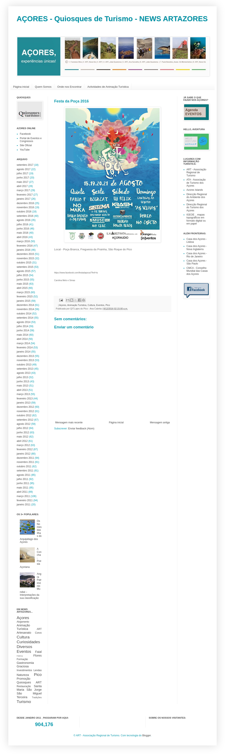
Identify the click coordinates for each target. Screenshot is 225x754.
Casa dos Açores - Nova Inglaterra (196, 248)
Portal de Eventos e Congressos (31, 140)
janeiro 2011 (23, 504)
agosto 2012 (23, 423)
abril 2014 (22, 339)
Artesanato (24, 632)
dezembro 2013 (25, 356)
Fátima (20, 656)
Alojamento (23, 621)
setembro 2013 (25, 368)
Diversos (24, 646)
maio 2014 (22, 334)
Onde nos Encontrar (69, 86)
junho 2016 (23, 228)
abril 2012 (22, 441)
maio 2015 (22, 283)
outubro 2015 (24, 262)
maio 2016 (22, 232)
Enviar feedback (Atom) (81, 428)
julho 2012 (22, 428)
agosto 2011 (23, 475)
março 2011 (23, 496)
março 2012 (23, 445)
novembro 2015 (25, 258)
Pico (108, 305)
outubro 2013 (24, 364)
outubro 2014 (24, 313)
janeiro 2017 (23, 198)
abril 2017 (22, 186)
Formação (22, 659)
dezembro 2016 (25, 203)
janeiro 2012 (23, 453)
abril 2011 (22, 491)
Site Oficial (26, 145)
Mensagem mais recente (68, 422)
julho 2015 (22, 275)
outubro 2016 (24, 211)
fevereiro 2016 (25, 245)
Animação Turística (76, 305)
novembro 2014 (25, 309)
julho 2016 (22, 224)
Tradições (37, 697)
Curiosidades (28, 642)
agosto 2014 (23, 322)
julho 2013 (22, 377)
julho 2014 (22, 326)
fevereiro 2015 (25, 296)
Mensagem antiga (160, 422)
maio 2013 (22, 385)
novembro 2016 (25, 207)
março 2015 (23, 292)
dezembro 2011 (25, 457)
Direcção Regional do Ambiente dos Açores (196, 197)
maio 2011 (22, 487)
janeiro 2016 (23, 249)
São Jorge (34, 689)
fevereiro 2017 (25, 194)
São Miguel (29, 693)
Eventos (100, 305)
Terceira (22, 697)
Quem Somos (43, 86)
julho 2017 (22, 173)
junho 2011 (23, 483)
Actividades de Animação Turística (108, 86)
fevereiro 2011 (25, 500)
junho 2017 (23, 177)
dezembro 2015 (25, 254)
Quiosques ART (29, 682)
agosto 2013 (23, 372)
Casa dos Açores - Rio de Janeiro (196, 255)
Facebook (25, 133)
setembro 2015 (25, 266)
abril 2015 (22, 288)
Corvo (38, 632)
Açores (62, 305)
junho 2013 (23, 381)
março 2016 (23, 241)
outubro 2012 (24, 415)
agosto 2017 (23, 169)
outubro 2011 (24, 466)
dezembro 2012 (25, 406)
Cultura (91, 305)
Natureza (23, 675)
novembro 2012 (25, 411)
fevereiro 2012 (25, 449)
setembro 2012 (25, 419)
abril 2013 (22, 390)
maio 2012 (22, 436)
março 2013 (23, 394)
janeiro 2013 (23, 402)
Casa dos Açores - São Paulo (196, 262)
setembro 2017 (25, 164)
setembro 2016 (25, 215)
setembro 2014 (25, 317)
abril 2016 (22, 237)
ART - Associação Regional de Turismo (196, 172)
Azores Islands (194, 189)
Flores (37, 655)
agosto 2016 (23, 220)
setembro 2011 (25, 470)
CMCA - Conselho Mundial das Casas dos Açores (197, 271)
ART (39, 629)
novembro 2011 (25, 462)
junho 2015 (23, 279)
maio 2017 (22, 182)
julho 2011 (22, 479)
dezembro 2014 (25, 305)
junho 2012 (23, 432)
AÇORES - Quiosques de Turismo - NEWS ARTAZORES (112, 19)
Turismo (24, 701)
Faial (38, 651)
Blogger (146, 735)
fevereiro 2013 (25, 398)
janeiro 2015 (23, 300)
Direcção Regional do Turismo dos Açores (196, 207)
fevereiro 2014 (25, 347)
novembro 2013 (25, 360)
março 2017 (23, 190)
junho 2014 (23, 330)
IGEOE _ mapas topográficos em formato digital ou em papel (196, 219)
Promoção (23, 678)
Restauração (24, 686)
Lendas (38, 670)
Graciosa (23, 666)
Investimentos (24, 670)
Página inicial (21, 86)
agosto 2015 (23, 271)
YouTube (25, 149)
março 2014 (23, 343)
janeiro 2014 (23, 351)
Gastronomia (25, 662)
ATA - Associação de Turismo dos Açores (196, 182)
